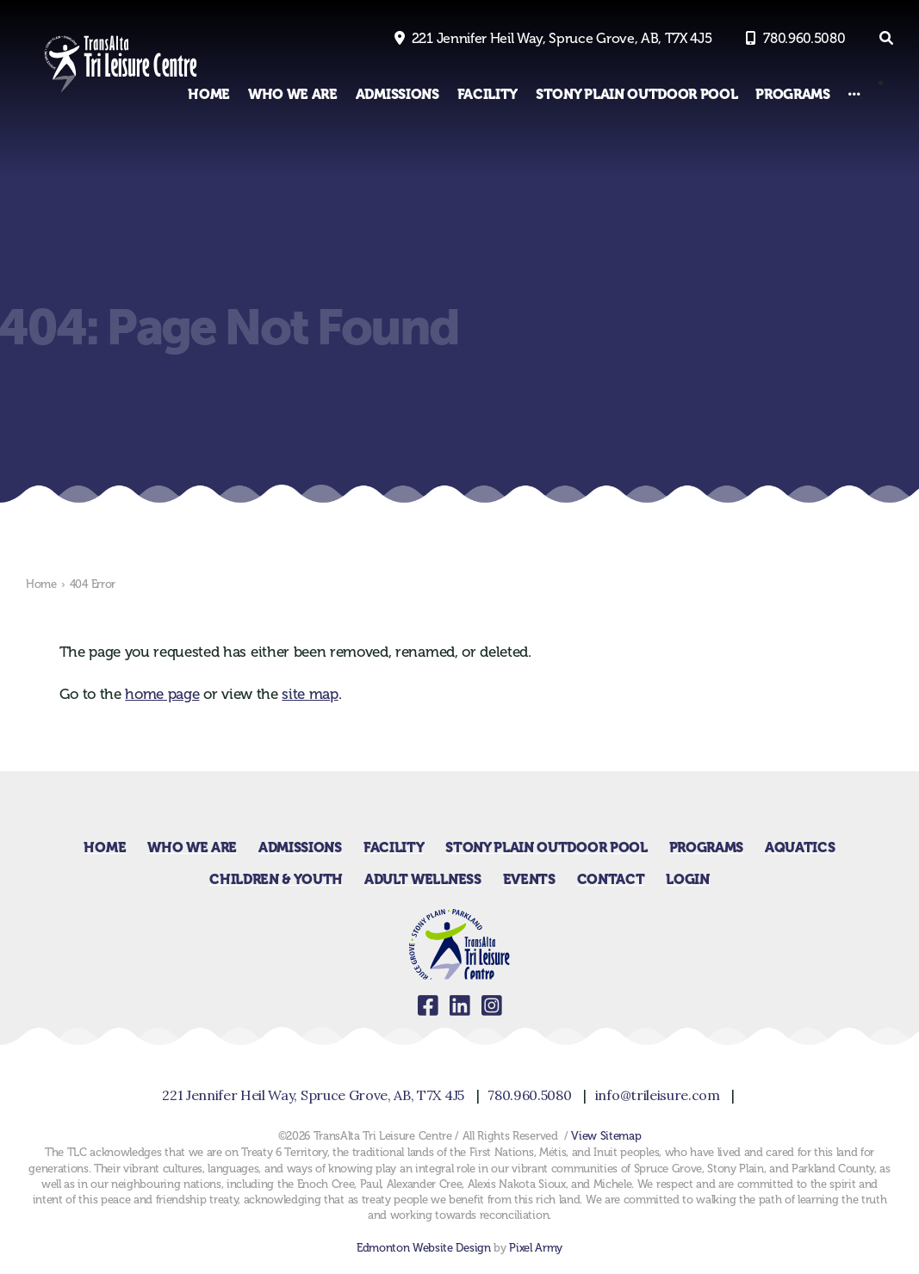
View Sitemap (606, 1135)
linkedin (459, 1005)
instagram (491, 1005)
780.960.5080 (804, 38)
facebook (427, 1005)
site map (310, 693)
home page (162, 693)
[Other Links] (854, 94)
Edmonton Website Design (424, 1247)
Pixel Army (535, 1247)
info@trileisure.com (657, 1095)
